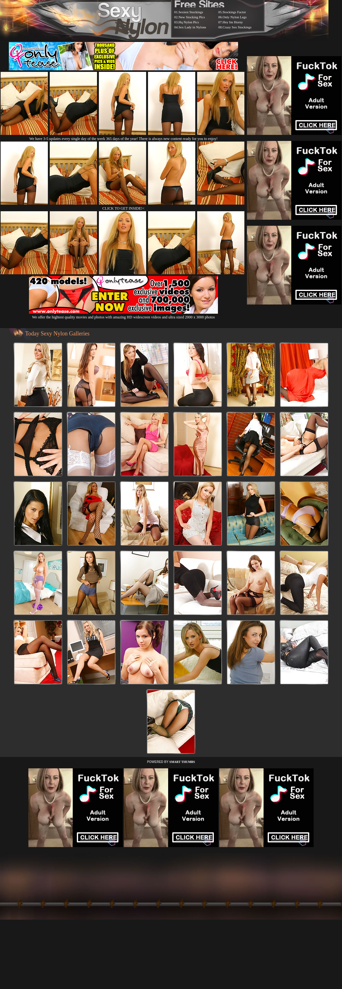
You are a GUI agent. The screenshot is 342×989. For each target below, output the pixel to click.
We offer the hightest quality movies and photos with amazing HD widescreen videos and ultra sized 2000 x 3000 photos (123, 314)
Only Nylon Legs (235, 17)
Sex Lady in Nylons (192, 27)
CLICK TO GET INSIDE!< (123, 208)
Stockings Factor (234, 12)
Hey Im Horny (233, 22)
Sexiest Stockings (191, 12)
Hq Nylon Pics (189, 22)
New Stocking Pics (192, 17)
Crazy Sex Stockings (237, 27)
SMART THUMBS (182, 762)
